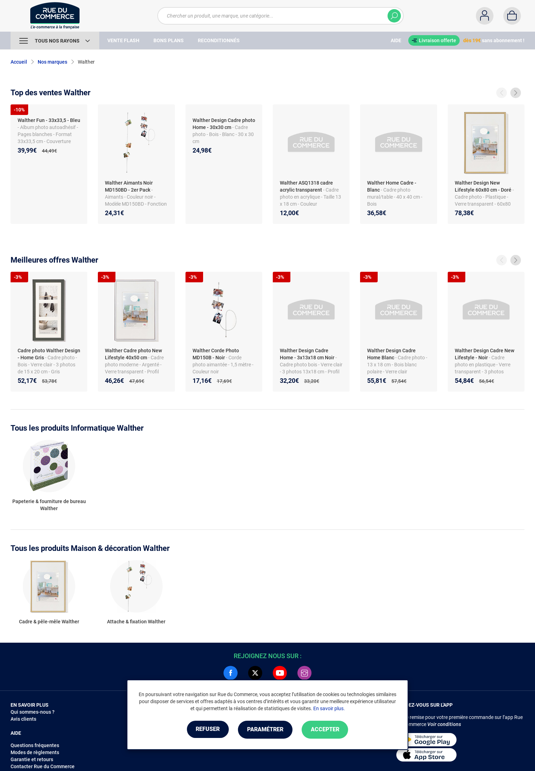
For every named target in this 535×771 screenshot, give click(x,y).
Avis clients (23, 719)
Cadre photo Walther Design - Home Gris (49, 354)
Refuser (206, 729)
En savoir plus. (329, 709)
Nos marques (52, 62)
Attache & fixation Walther (136, 621)
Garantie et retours (32, 759)
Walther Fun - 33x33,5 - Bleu (49, 120)
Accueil (19, 62)
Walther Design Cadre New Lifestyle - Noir (484, 354)
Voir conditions (444, 724)
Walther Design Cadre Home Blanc (391, 354)
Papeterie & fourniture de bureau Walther (49, 505)
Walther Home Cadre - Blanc (391, 186)
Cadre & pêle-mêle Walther (49, 621)
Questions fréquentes (35, 745)
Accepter (327, 729)
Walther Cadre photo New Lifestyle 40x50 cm (133, 354)
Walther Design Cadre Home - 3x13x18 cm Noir (307, 354)
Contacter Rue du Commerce (43, 766)
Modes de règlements (35, 752)
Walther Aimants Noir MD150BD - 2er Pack (129, 186)
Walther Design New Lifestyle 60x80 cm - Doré (483, 186)
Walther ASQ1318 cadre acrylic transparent (306, 186)
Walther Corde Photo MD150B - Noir (216, 354)
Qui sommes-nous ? (33, 712)
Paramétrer (265, 729)
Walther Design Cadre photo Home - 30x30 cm (224, 123)
